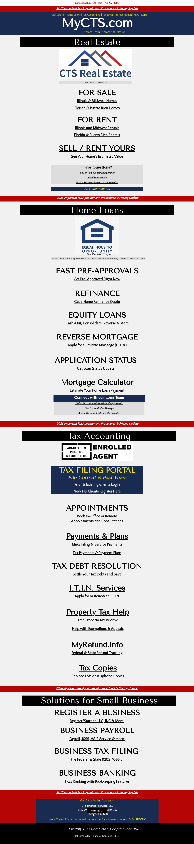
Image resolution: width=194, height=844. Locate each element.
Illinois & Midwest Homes (97, 101)
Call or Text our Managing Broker (97, 172)
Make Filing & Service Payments (97, 544)
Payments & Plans (97, 536)
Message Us (97, 810)
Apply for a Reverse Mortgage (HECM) (97, 345)
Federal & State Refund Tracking (97, 653)
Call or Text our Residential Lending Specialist (99, 403)
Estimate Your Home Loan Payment (97, 391)
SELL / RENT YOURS (97, 148)
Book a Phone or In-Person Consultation (97, 182)
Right (108, 279)
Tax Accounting (91, 14)
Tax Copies (98, 668)
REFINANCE (97, 293)
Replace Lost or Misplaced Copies (98, 676)
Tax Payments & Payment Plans (97, 553)
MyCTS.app (140, 14)
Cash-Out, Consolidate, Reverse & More (97, 323)
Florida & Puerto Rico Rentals (97, 135)
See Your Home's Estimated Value (97, 157)
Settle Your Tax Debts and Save (97, 574)
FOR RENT (97, 120)
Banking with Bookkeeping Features (101, 782)
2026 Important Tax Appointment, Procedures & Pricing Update (97, 8)
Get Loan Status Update (95, 369)
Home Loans (73, 14)
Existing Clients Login (103, 485)
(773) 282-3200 (111, 3)
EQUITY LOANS (97, 315)
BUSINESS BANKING (97, 773)
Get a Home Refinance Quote (97, 302)
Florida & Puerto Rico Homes (97, 108)
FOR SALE (97, 92)
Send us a (90, 408)
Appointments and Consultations (97, 521)
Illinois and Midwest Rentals (97, 128)
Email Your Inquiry (97, 177)
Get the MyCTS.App (98, 254)
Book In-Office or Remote (97, 516)
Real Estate (57, 14)
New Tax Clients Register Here (97, 491)
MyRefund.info (97, 645)
